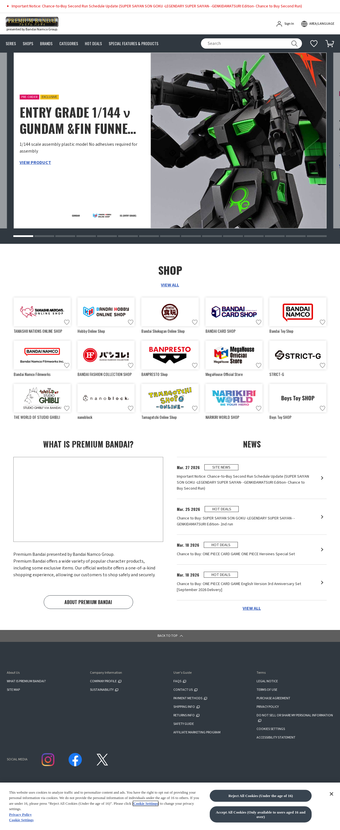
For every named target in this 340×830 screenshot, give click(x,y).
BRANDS (46, 43)
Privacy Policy (20, 814)
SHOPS (28, 43)
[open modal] (317, 23)
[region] (170, 806)
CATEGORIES (68, 43)
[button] (23, 236)
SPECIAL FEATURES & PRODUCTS (133, 43)
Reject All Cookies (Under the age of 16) (260, 796)
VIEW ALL (170, 285)
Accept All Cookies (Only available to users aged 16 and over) (261, 814)
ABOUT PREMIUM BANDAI (88, 602)
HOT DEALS (93, 43)
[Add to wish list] (67, 322)
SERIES (11, 43)
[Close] (331, 794)
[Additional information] (313, 43)
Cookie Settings (145, 803)
